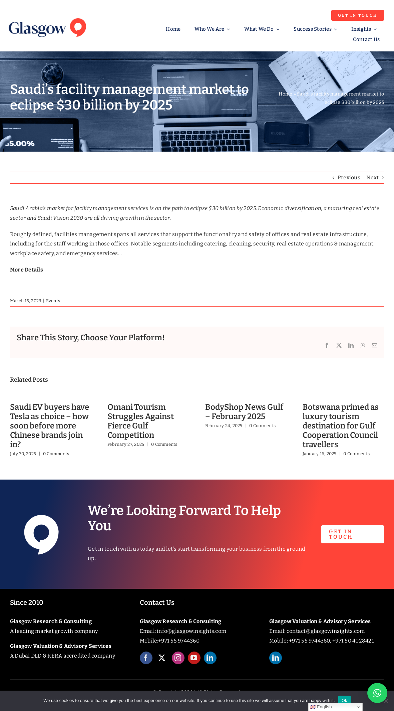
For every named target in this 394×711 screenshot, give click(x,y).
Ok (344, 700)
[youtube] (194, 663)
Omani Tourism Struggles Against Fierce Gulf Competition (140, 420)
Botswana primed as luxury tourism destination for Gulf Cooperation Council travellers (341, 425)
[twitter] (162, 663)
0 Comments (56, 453)
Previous (349, 177)
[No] (385, 700)
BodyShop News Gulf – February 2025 (244, 411)
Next (372, 177)
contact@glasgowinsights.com (326, 631)
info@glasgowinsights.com (191, 631)
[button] (377, 693)
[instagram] (178, 663)
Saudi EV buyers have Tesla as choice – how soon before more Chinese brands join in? (49, 425)
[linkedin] (210, 663)
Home (285, 94)
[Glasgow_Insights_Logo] (47, 17)
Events (53, 300)
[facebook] (146, 663)
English (321, 707)
